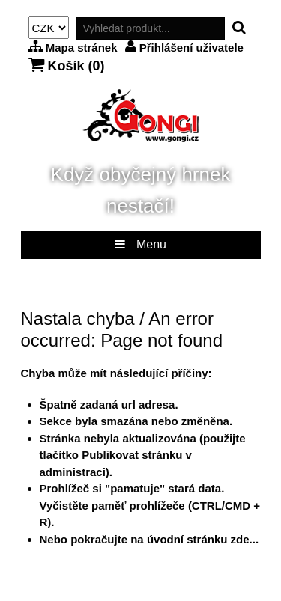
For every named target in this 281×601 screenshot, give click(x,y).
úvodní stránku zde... (203, 539)
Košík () (66, 65)
